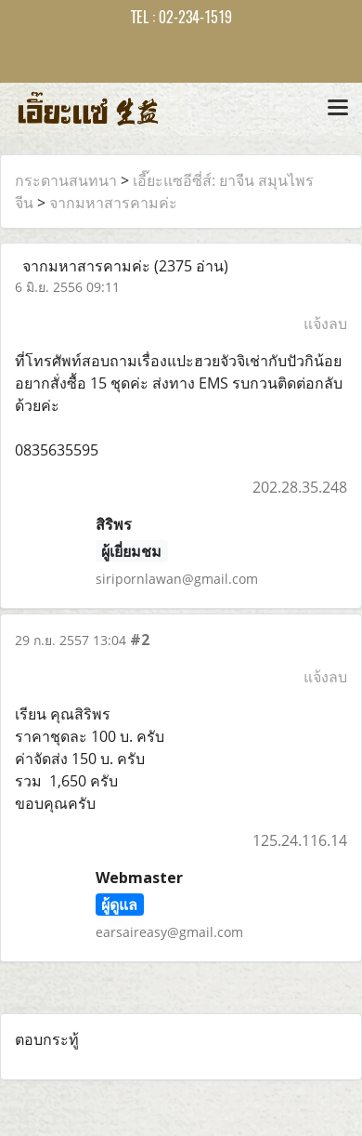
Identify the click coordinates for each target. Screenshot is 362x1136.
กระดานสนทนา (66, 180)
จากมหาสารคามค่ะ (113, 202)
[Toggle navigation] (337, 108)
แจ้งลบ (325, 323)
